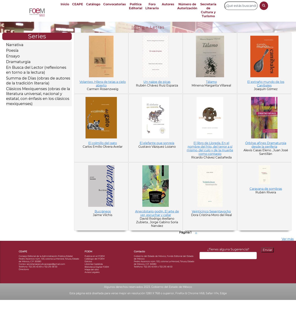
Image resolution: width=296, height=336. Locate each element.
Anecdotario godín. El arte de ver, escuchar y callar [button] (157, 213)
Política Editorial (135, 6)
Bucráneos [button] (103, 211)
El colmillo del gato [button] (102, 143)
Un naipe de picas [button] (156, 82)
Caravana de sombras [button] (266, 189)
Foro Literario (152, 6)
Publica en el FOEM (95, 256)
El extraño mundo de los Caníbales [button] (265, 83)
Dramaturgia (18, 61)
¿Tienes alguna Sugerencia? (228, 249)
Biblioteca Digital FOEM (97, 267)
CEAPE (77, 4)
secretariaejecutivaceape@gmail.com (46, 264)
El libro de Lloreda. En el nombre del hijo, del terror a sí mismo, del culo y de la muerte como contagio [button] (210, 148)
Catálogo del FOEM (95, 258)
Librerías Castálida (94, 264)
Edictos (88, 261)
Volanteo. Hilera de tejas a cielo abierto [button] (102, 83)
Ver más (288, 239)
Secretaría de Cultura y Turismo (208, 10)
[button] (101, 56)
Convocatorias (114, 4)
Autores (168, 4)
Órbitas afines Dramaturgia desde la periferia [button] (265, 144)
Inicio (65, 4)
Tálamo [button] (211, 82)
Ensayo (13, 56)
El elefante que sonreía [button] (157, 143)
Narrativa (14, 44)
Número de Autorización (187, 6)
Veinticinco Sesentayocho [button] (211, 211)
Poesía (12, 50)
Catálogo (93, 4)
